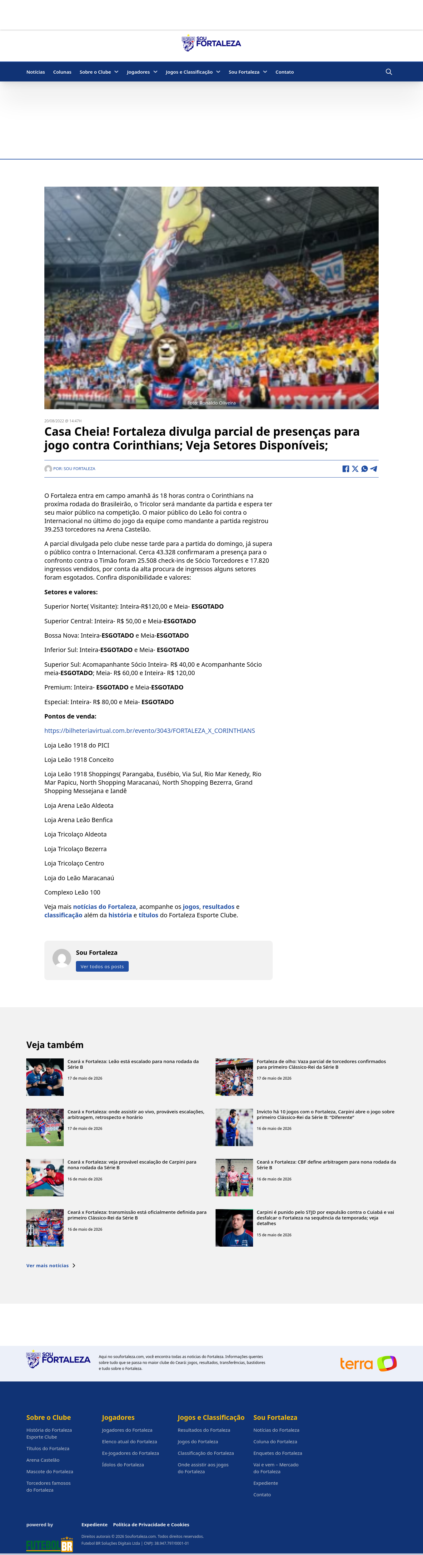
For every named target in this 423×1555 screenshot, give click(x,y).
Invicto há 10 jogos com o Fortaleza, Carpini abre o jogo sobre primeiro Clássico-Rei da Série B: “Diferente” (326, 1114)
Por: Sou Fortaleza (69, 468)
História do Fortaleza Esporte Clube (49, 1433)
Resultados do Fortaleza (204, 1430)
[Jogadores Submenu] (155, 71)
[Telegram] (374, 468)
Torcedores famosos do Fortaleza (48, 1486)
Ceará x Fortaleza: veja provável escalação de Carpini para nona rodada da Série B (131, 1164)
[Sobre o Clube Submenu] (116, 71)
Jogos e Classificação (189, 72)
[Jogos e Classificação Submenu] (218, 71)
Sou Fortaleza (244, 72)
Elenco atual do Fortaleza (129, 1441)
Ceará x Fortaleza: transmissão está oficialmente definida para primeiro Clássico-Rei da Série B (137, 1215)
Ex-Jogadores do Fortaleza (130, 1453)
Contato (285, 72)
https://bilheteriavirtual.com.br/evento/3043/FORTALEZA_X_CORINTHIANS (149, 731)
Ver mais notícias (51, 1266)
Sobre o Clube (95, 72)
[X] (355, 468)
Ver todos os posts (102, 966)
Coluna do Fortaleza (275, 1441)
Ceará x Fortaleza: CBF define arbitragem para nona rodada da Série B (326, 1164)
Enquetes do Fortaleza (277, 1453)
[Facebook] (346, 468)
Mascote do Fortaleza (49, 1471)
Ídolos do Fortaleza (123, 1464)
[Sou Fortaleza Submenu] (265, 71)
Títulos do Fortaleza (47, 1448)
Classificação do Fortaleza (206, 1453)
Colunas (62, 72)
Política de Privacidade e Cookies (151, 1524)
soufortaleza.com (128, 1356)
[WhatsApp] (364, 468)
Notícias (35, 72)
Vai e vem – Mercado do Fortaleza (276, 1467)
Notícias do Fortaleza (276, 1430)
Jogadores (138, 72)
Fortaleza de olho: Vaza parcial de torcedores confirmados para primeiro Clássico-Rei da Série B (321, 1064)
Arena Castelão (42, 1460)
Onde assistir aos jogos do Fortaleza (203, 1467)
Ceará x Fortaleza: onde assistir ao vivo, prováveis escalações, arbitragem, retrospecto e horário (135, 1114)
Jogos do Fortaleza (198, 1441)
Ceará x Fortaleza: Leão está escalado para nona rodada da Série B (133, 1064)
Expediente (265, 1483)
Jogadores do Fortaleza (127, 1430)
